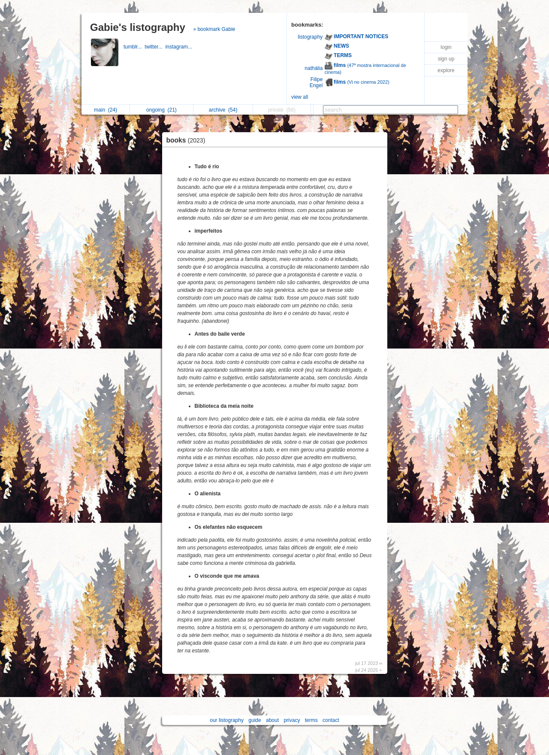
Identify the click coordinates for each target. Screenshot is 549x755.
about (272, 720)
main (105, 110)
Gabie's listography (137, 27)
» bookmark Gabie (214, 29)
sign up (446, 59)
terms (311, 720)
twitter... (155, 47)
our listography (227, 720)
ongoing (161, 110)
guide (254, 720)
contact (331, 720)
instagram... (179, 47)
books (188, 140)
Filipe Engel (316, 82)
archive (223, 110)
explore (445, 70)
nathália (314, 68)
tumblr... (134, 47)
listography (310, 37)
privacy (292, 720)
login (445, 47)
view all (299, 97)
